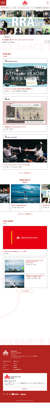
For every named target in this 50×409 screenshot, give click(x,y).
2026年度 (6, 91)
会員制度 (15, 367)
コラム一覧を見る (25, 291)
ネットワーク (6, 369)
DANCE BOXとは (7, 361)
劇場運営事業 (18, 91)
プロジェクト (6, 365)
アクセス (15, 363)
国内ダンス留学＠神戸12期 (19, 205)
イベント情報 (12, 91)
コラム (4, 367)
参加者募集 (25, 91)
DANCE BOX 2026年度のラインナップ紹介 (15, 251)
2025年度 (6, 166)
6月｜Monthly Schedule (24, 7)
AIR (49, 207)
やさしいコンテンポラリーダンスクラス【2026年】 (17, 165)
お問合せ (15, 365)
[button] (46, 41)
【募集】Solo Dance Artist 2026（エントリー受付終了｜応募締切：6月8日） (35, 276)
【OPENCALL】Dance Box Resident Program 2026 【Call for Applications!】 (34, 261)
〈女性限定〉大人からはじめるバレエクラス (15, 127)
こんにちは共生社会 (14, 166)
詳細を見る (24, 389)
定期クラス (12, 129)
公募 (35, 264)
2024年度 (6, 129)
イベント (5, 363)
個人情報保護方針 (17, 369)
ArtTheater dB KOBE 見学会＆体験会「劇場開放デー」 (18, 89)
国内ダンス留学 (21, 207)
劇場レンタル (16, 361)
